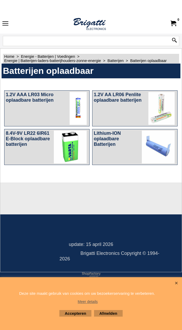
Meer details (88, 302)
